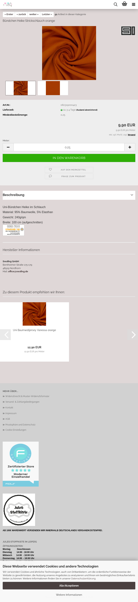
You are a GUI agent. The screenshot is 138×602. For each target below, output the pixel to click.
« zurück (21, 14)
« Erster (8, 14)
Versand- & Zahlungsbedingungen (22, 402)
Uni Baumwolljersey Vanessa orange (34, 330)
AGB (7, 419)
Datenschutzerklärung (83, 578)
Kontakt (9, 407)
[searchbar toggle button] (115, 4)
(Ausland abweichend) (86, 110)
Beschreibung (13, 195)
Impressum (11, 413)
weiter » (34, 14)
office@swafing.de (18, 271)
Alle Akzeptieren (69, 585)
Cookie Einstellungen (15, 430)
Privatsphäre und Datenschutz (20, 424)
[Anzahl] (69, 147)
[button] (8, 147)
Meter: (6, 140)
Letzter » (47, 14)
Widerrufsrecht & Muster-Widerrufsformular (27, 396)
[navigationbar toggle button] (133, 4)
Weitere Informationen (69, 594)
